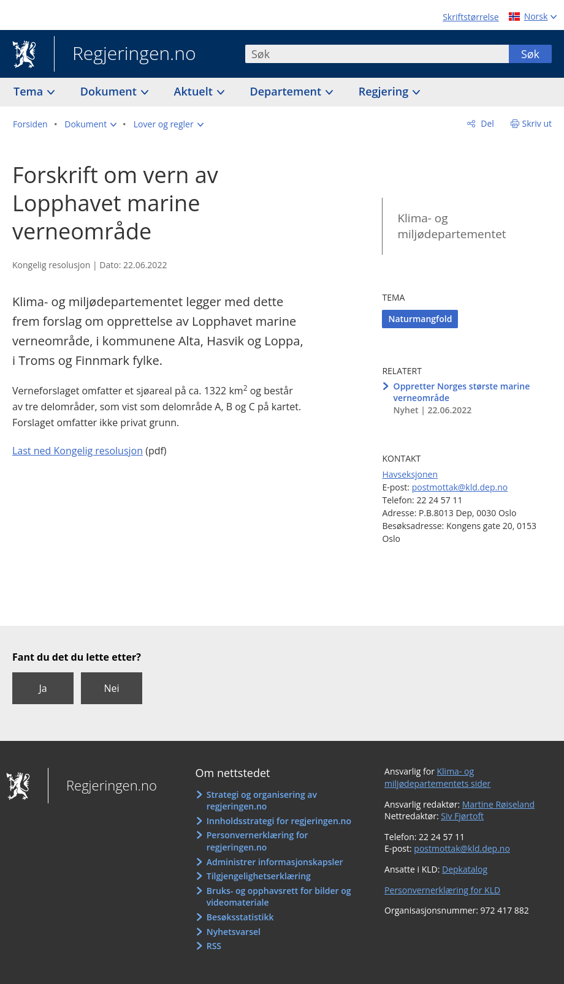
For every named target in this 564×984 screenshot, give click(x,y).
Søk (530, 54)
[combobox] (377, 54)
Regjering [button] (385, 91)
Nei (111, 688)
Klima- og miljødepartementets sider (437, 777)
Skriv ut (537, 123)
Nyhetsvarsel (234, 931)
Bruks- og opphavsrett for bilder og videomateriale (279, 897)
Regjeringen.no (125, 54)
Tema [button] (29, 91)
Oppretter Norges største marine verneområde (462, 392)
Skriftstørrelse (470, 17)
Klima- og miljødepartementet (451, 226)
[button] (90, 124)
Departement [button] (287, 91)
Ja (43, 688)
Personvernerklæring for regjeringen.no (257, 841)
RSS (214, 946)
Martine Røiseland (498, 804)
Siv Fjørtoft (462, 816)
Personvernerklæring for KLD (442, 890)
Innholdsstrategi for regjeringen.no (279, 821)
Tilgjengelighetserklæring (259, 876)
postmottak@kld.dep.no (460, 487)
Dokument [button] (110, 91)
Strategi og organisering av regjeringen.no (262, 801)
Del (486, 123)
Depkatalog (464, 869)
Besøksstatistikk (240, 917)
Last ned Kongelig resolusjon (77, 450)
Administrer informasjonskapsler (275, 862)
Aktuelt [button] (195, 91)
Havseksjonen (410, 474)
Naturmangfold (420, 319)
